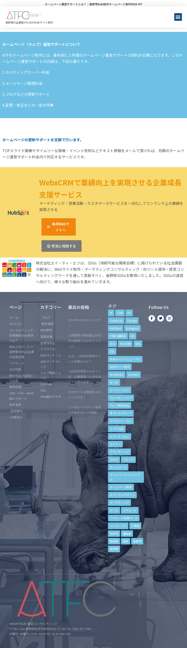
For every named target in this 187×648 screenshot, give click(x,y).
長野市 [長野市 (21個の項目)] (137, 541)
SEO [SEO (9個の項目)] (112, 344)
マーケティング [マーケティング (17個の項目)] (119, 502)
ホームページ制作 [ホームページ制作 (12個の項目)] (121, 487)
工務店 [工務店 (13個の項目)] (135, 526)
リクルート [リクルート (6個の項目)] (130, 510)
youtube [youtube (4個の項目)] (133, 374)
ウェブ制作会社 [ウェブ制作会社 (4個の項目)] (119, 405)
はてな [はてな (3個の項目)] (114, 382)
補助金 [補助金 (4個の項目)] (127, 533)
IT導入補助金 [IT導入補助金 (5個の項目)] (118, 336)
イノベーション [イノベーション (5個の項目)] (119, 390)
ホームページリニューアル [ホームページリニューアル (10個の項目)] (125, 477)
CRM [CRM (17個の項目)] (120, 313)
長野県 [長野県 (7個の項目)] (114, 549)
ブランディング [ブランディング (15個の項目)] (119, 452)
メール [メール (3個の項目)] (114, 510)
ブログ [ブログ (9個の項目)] (114, 459)
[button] (178, 17)
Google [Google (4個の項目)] (132, 320)
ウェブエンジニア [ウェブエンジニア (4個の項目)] (121, 398)
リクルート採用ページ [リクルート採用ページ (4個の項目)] (124, 518)
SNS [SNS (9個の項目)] (137, 344)
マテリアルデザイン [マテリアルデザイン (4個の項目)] (122, 495)
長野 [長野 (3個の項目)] (125, 541)
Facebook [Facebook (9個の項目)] (116, 320)
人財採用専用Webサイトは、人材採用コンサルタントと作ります (84, 377)
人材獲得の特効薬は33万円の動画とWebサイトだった (84, 341)
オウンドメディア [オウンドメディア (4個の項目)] (121, 413)
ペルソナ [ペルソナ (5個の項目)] (128, 459)
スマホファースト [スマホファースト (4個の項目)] (121, 421)
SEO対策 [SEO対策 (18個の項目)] (125, 344)
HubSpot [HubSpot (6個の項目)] (115, 328)
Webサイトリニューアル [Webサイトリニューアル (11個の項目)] (125, 359)
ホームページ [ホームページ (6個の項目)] (118, 467)
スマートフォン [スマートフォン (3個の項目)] (119, 436)
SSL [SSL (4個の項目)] (112, 351)
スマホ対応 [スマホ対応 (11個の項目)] (117, 428)
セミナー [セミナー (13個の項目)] (115, 444)
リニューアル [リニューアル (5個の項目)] (118, 526)
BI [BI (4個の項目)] (111, 313)
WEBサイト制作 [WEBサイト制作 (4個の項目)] (120, 367)
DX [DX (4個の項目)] (129, 313)
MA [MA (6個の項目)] (132, 336)
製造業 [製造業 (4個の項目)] (114, 541)
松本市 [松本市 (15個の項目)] (114, 533)
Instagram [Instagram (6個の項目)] (132, 328)
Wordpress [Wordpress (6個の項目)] (117, 374)
